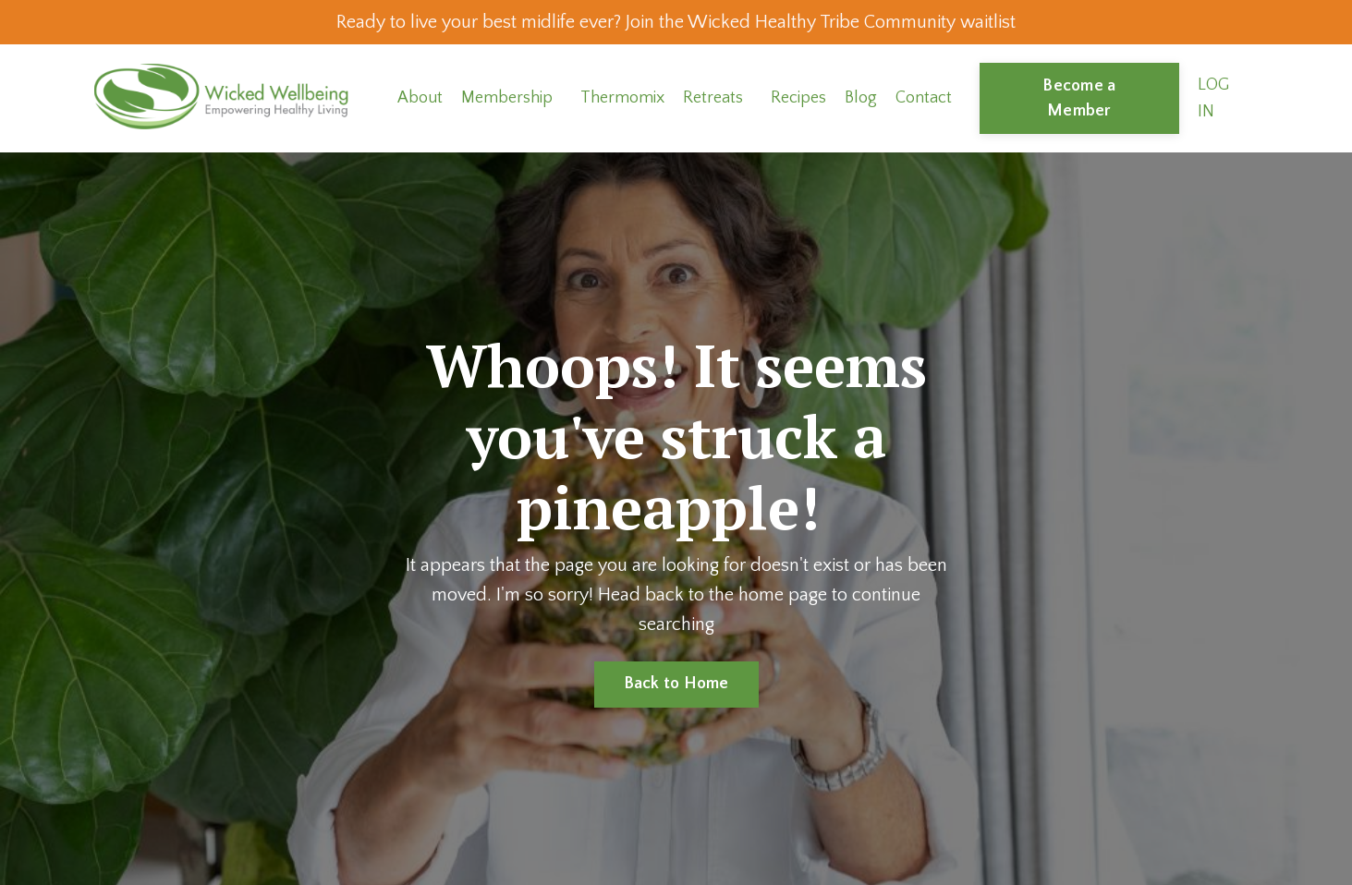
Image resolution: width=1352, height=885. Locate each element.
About (420, 98)
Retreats (713, 98)
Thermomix (622, 98)
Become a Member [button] (1078, 98)
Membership (507, 98)
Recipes (798, 98)
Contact (923, 98)
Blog (861, 98)
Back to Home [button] (676, 683)
